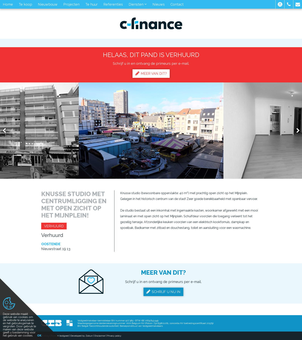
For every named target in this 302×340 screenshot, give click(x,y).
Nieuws (159, 4)
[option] (151, 130)
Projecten (71, 4)
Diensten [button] (138, 4)
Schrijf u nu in (163, 291)
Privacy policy (114, 335)
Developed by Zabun (81, 335)
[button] (280, 4)
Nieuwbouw (48, 4)
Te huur (91, 4)
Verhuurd (54, 226)
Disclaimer (99, 335)
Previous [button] (6, 130)
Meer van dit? (151, 73)
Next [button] (296, 130)
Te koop (25, 4)
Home (8, 4)
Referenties (113, 4)
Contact (177, 4)
